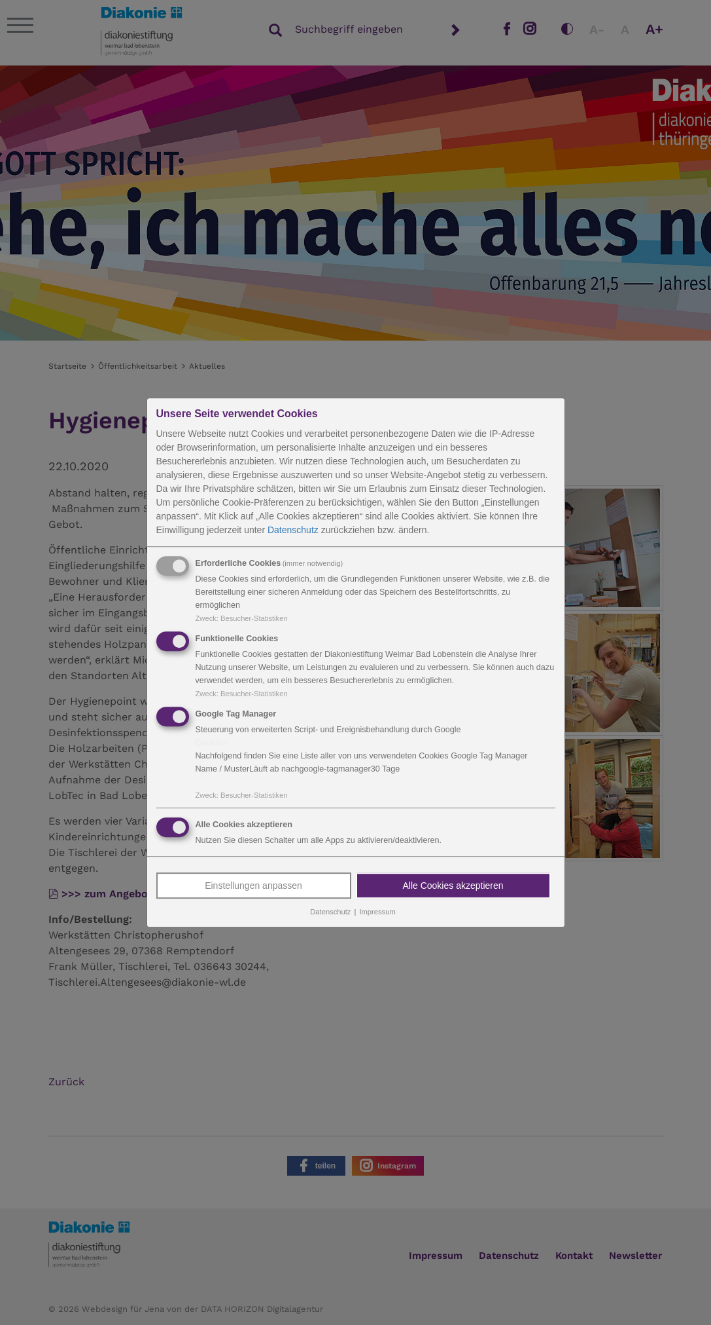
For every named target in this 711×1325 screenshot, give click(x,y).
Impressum (377, 912)
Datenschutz (293, 530)
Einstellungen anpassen (253, 886)
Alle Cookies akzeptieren (452, 886)
